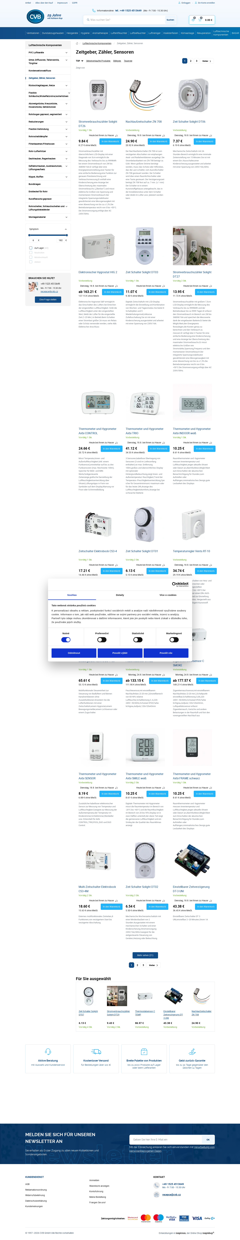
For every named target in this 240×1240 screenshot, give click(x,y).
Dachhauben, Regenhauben (42, 158)
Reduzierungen (36, 121)
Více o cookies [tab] (168, 595)
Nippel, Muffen (36, 176)
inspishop (208, 1233)
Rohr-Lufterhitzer (37, 151)
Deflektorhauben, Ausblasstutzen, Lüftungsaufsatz (45, 168)
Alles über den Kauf (44, 2)
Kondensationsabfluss (40, 70)
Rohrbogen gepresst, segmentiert (45, 114)
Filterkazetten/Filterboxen (42, 143)
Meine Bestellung (97, 1197)
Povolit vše (166, 653)
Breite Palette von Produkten (144, 1060)
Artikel (28, 2)
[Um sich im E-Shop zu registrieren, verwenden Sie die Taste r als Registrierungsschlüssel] (206, 2)
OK (208, 1139)
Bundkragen (35, 184)
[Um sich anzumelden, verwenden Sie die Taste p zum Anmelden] (187, 2)
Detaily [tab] (120, 595)
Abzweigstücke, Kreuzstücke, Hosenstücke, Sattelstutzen (43, 105)
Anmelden (94, 1180)
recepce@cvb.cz (49, 291)
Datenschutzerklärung (36, 1200)
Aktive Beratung (48, 1060)
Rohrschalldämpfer (38, 136)
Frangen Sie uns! (97, 1202)
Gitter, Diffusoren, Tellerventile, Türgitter (44, 61)
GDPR (74, 2)
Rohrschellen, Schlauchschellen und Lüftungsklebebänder (47, 208)
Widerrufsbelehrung (35, 1195)
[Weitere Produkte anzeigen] (145, 955)
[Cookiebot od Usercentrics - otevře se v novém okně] (174, 584)
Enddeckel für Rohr (38, 191)
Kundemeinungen (34, 1206)
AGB (27, 1184)
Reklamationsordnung (36, 1189)
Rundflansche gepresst (40, 198)
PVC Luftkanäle (36, 52)
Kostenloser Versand (96, 1060)
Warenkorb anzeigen (99, 1185)
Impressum (62, 2)
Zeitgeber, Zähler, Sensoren (42, 78)
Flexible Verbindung (39, 129)
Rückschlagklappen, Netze (42, 85)
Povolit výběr (119, 653)
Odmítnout (74, 653)
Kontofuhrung (96, 1191)
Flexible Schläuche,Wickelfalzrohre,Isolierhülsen (48, 94)
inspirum (181, 1233)
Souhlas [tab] (72, 595)
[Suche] (130, 19)
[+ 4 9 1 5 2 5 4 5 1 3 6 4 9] (128, 10)
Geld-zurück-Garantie (192, 1060)
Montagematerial (37, 217)
